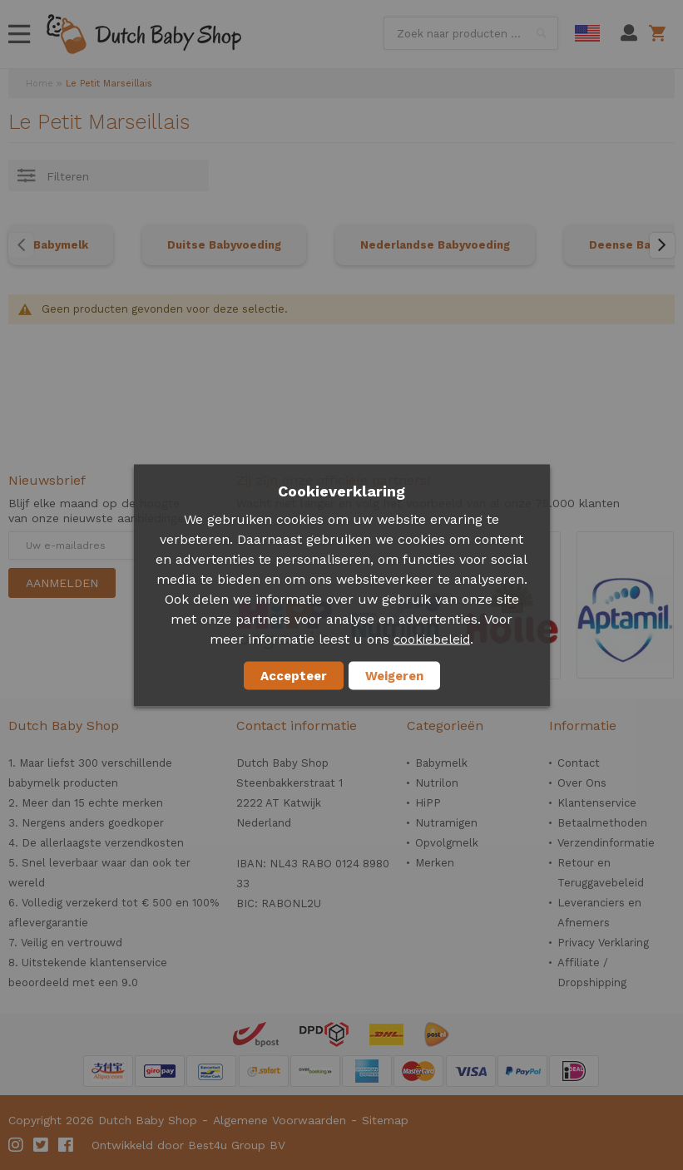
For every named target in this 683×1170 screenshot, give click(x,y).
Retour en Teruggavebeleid (600, 873)
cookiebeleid (431, 638)
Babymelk (60, 245)
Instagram (16, 1145)
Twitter (41, 1145)
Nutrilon (436, 783)
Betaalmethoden (602, 823)
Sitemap (385, 1120)
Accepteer (293, 675)
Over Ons (581, 783)
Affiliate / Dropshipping (591, 972)
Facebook (66, 1145)
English (587, 33)
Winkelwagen (660, 33)
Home (39, 83)
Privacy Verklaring (603, 942)
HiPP (428, 803)
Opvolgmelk (446, 843)
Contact (578, 763)
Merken (434, 863)
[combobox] (471, 33)
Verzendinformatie (606, 843)
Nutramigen (446, 823)
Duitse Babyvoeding (224, 245)
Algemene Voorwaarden (279, 1120)
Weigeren (394, 675)
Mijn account (629, 33)
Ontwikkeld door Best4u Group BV (188, 1145)
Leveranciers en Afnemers (599, 912)
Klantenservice (596, 803)
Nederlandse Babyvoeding (435, 245)
